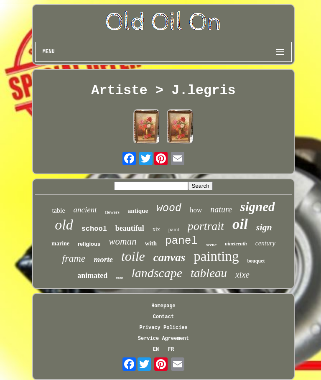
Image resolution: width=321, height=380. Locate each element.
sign (264, 227)
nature (221, 209)
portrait (206, 225)
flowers (112, 211)
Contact (163, 317)
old (64, 224)
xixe (242, 275)
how (196, 210)
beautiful (129, 228)
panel (181, 241)
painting (216, 256)
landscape (156, 273)
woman (122, 241)
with (151, 243)
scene (211, 244)
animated (92, 275)
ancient (85, 209)
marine (60, 243)
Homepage (163, 306)
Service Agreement (163, 339)
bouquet (256, 261)
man (119, 277)
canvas (169, 257)
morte (103, 259)
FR (171, 349)
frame (74, 258)
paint (173, 229)
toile (133, 256)
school (94, 229)
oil (240, 224)
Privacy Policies (163, 328)
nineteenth (236, 244)
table (58, 210)
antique (138, 210)
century (265, 243)
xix (156, 229)
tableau (209, 273)
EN (156, 349)
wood (168, 208)
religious (89, 244)
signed (257, 206)
